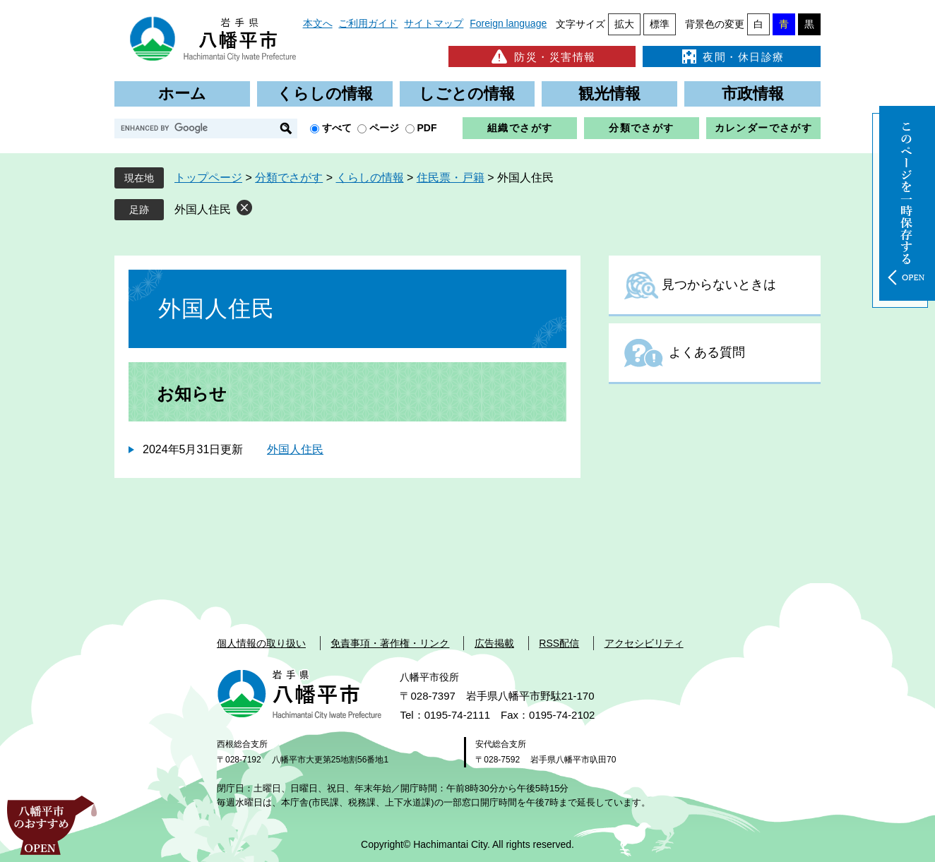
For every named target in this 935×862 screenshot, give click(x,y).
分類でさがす (641, 127)
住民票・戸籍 (450, 178)
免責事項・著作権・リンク (389, 643)
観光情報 (609, 93)
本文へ (318, 23)
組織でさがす (519, 127)
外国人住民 (202, 209)
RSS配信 (559, 643)
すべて (337, 127)
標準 (659, 24)
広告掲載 (494, 643)
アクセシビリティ (644, 643)
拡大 (624, 24)
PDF (427, 127)
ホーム (182, 93)
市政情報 (753, 93)
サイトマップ (433, 23)
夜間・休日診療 (732, 56)
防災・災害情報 (542, 56)
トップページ (208, 178)
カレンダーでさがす (764, 127)
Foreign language (508, 23)
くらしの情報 (325, 93)
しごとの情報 (467, 93)
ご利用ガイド (368, 23)
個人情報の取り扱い (261, 643)
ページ (384, 127)
